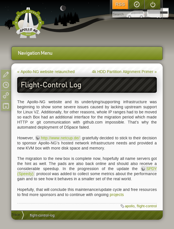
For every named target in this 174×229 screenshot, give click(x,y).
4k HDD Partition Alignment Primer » (124, 72)
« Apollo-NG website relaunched (46, 72)
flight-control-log (42, 215)
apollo (130, 206)
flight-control (147, 206)
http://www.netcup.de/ (60, 138)
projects (117, 195)
